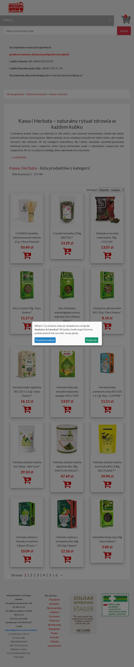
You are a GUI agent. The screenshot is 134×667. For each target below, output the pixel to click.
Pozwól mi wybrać (45, 340)
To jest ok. (91, 340)
